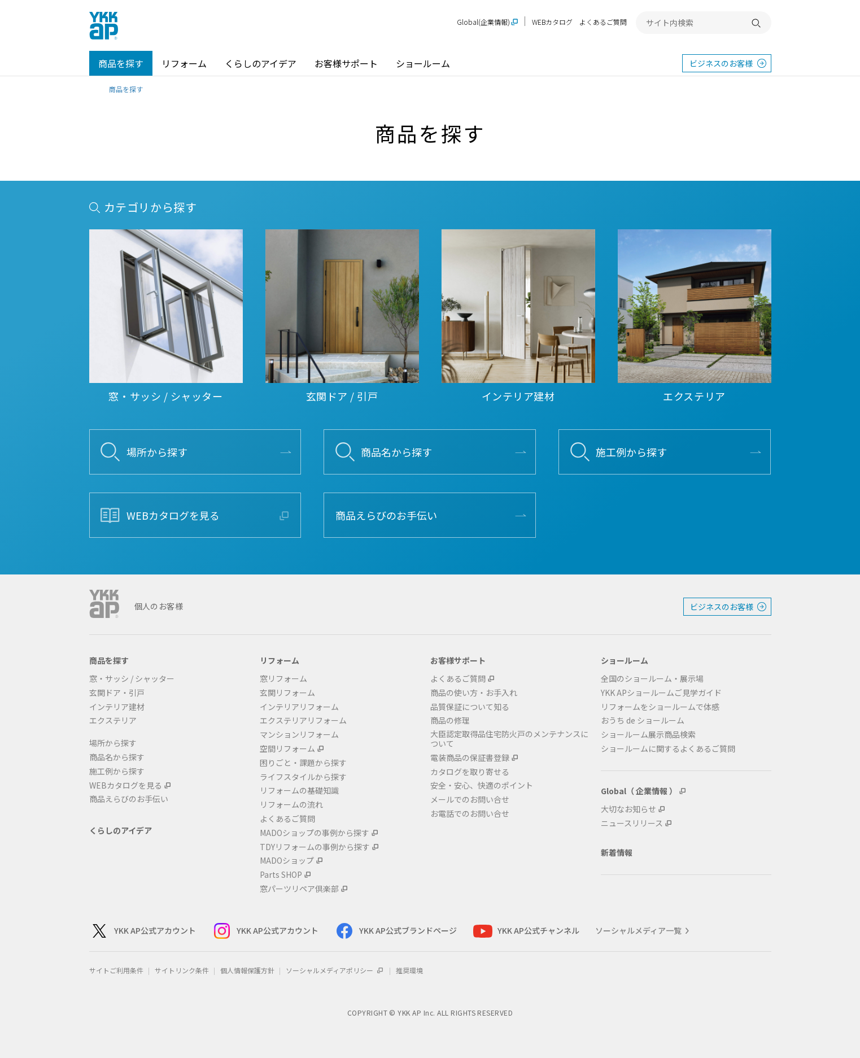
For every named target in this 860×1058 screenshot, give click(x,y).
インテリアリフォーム (299, 707)
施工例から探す (631, 452)
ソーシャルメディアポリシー (335, 970)
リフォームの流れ (291, 804)
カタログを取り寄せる (469, 772)
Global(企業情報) (483, 22)
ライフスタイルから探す (303, 777)
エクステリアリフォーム (303, 720)
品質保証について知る (469, 707)
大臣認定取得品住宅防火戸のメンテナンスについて (509, 738)
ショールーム (423, 63)
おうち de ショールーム (642, 720)
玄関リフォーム (287, 693)
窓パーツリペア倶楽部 (299, 889)
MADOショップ (287, 860)
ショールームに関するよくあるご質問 (668, 749)
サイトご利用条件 (116, 970)
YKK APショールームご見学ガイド (661, 693)
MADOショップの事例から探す (314, 833)
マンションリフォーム (299, 734)
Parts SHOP (281, 875)
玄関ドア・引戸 (117, 693)
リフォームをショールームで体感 (660, 707)
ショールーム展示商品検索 (648, 734)
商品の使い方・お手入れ (473, 693)
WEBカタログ (552, 22)
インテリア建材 (117, 707)
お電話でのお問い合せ (469, 813)
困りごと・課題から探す (303, 763)
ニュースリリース (632, 823)
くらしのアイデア (260, 63)
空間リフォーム (287, 749)
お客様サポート (346, 63)
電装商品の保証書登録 (469, 758)
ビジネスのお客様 (721, 63)
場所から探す (156, 452)
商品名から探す (396, 452)
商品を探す (120, 63)
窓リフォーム (283, 678)
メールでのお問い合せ (469, 799)
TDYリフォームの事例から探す (315, 847)
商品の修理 (450, 720)
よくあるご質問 (603, 22)
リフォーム (184, 63)
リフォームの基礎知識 (299, 790)
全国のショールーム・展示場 (652, 678)
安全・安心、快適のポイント (481, 785)
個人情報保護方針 (247, 970)
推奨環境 (409, 970)
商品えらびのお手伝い (386, 515)
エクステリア (113, 720)
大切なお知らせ (628, 809)
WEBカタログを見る (173, 515)
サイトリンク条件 (182, 970)
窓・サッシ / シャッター (131, 678)
